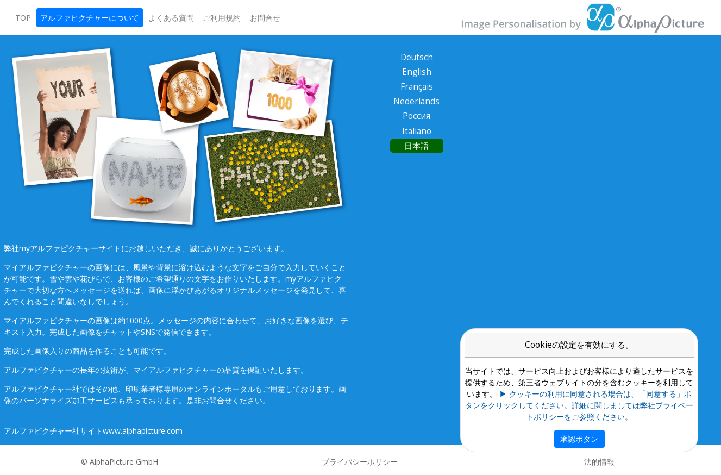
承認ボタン (579, 439)
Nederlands (416, 101)
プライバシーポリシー (360, 462)
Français (416, 86)
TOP (23, 17)
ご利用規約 (222, 17)
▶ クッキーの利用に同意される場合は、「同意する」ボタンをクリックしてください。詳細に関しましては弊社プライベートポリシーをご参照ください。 (579, 405)
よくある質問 (171, 17)
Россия (416, 116)
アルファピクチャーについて (89, 17)
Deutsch (416, 57)
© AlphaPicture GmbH (119, 462)
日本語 (416, 146)
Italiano (416, 131)
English (416, 72)
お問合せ (265, 17)
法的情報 (599, 462)
